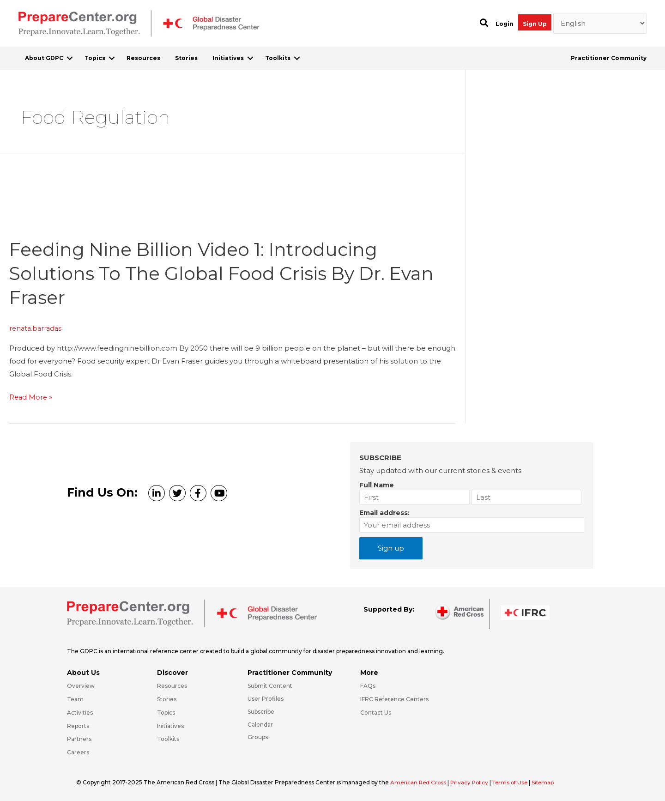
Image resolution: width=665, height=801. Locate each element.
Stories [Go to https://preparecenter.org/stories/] (166, 698)
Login (505, 23)
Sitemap (548, 781)
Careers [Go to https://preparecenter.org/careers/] (78, 751)
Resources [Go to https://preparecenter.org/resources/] (172, 685)
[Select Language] (600, 23)
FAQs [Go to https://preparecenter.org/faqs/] (367, 685)
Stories (186, 58)
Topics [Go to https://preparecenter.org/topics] (166, 712)
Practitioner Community (609, 58)
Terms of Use (514, 781)
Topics (95, 58)
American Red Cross (419, 781)
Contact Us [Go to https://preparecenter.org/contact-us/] (375, 712)
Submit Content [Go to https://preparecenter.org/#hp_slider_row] (270, 685)
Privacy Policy (472, 781)
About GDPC (44, 58)
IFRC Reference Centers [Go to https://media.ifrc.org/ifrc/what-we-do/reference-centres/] (394, 698)
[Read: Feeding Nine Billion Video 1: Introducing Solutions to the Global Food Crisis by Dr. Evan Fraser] (78, 220)
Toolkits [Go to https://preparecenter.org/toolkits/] (168, 738)
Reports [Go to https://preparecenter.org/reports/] (78, 725)
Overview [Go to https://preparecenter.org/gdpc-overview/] (81, 685)
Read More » (31, 396)
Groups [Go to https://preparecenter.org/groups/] (258, 736)
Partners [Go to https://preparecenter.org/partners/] (79, 738)
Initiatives (228, 58)
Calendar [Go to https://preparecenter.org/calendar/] (260, 723)
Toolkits (277, 58)
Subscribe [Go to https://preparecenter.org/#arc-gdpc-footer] (261, 711)
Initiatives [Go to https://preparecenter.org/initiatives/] (170, 725)
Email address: (384, 512)
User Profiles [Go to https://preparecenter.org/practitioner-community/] (266, 698)
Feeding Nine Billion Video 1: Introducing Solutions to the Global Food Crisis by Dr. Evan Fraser (225, 272)
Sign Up (535, 23)
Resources (143, 58)
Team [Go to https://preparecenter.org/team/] (75, 698)
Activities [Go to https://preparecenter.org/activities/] (80, 712)
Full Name (376, 484)
